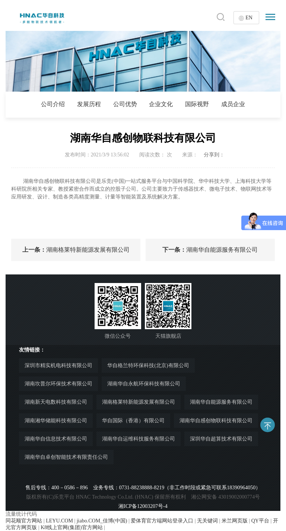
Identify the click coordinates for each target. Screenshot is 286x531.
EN (248, 17)
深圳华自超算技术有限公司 (221, 439)
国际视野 (197, 104)
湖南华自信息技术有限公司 (56, 439)
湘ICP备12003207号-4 (142, 506)
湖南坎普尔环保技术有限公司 (58, 384)
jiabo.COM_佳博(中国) (102, 521)
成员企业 (233, 104)
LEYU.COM (59, 521)
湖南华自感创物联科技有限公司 (215, 420)
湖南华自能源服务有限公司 (210, 250)
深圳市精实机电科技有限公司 (58, 365)
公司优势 (125, 104)
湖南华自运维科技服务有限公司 (138, 439)
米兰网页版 (235, 521)
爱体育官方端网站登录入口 (162, 521)
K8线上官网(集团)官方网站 (71, 527)
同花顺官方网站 (24, 521)
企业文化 (161, 104)
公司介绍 (53, 104)
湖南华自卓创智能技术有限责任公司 (66, 457)
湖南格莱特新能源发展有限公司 (76, 250)
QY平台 (260, 521)
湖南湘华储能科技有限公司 (56, 420)
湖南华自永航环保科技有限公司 (143, 384)
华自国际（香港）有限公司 (133, 420)
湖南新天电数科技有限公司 (56, 402)
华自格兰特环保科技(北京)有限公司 (148, 365)
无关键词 (207, 521)
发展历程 (89, 104)
